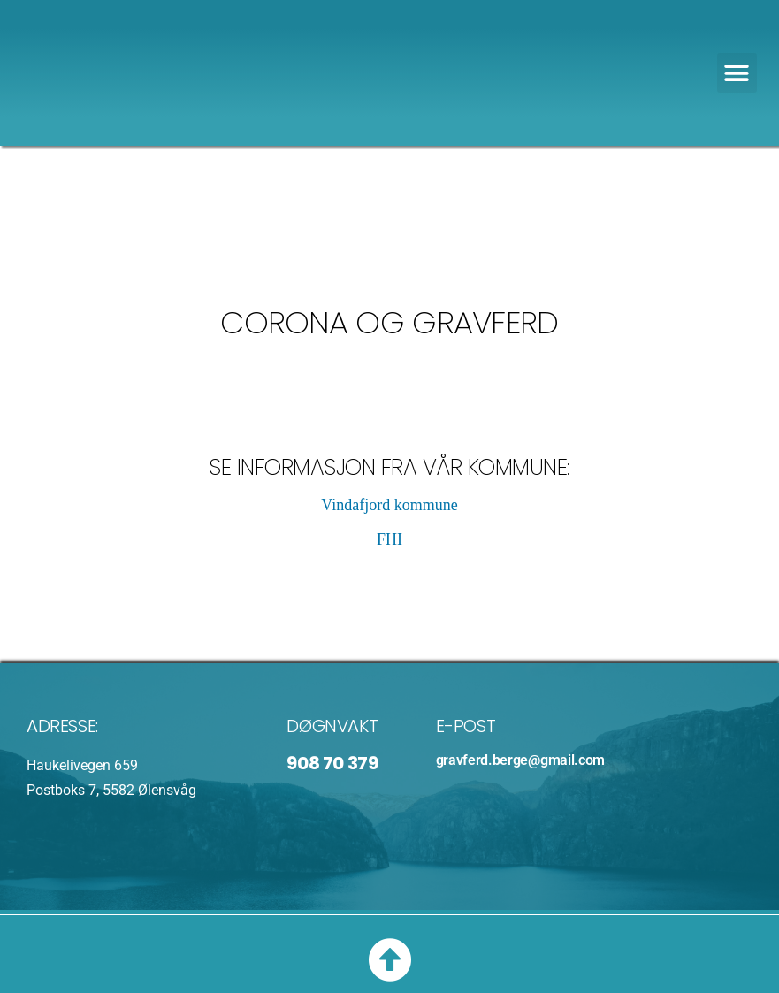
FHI (389, 539)
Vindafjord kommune (389, 505)
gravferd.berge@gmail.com (521, 760)
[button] (737, 73)
